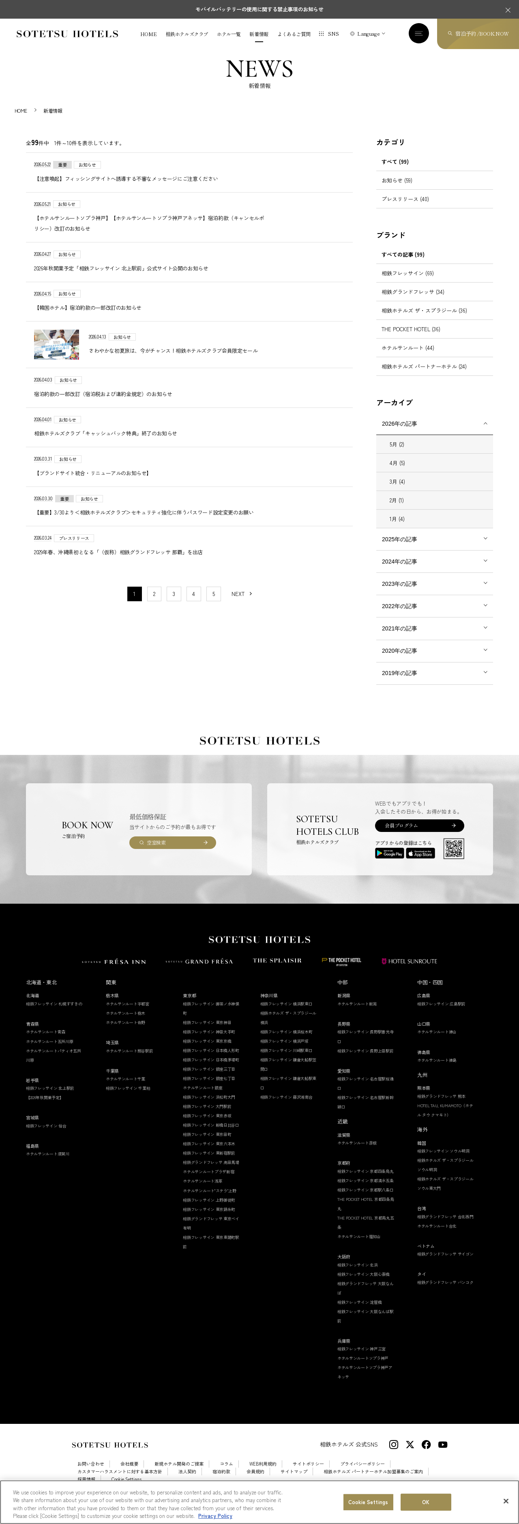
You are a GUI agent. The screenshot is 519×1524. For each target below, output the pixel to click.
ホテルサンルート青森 (45, 1041)
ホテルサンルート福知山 (359, 1245)
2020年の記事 (399, 659)
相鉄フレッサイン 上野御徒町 (209, 1209)
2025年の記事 (399, 548)
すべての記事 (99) (403, 263)
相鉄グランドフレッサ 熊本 (441, 1105)
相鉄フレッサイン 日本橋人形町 (211, 1059)
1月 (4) (397, 528)
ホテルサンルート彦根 (357, 1152)
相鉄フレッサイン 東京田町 (207, 1143)
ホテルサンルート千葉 (125, 1088)
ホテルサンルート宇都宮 (127, 1013)
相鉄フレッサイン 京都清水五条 (365, 1189)
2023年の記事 (399, 592)
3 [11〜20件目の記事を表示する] (174, 603)
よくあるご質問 (293, 34)
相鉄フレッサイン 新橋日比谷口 (211, 1134)
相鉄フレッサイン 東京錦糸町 (209, 1218)
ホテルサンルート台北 (437, 1235)
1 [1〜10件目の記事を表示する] (134, 603)
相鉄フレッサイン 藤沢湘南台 (286, 1106)
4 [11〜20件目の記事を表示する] (193, 603)
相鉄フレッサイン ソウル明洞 (443, 1160)
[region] (259, 1502)
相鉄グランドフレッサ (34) (413, 300)
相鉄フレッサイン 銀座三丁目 (209, 1078)
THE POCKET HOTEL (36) (411, 338)
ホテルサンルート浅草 (202, 1190)
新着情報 (258, 34)
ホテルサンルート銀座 (202, 1096)
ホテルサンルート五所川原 (49, 1050)
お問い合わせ (90, 1473)
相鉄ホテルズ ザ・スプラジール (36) (424, 319)
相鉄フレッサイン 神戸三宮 (361, 1358)
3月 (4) (397, 490)
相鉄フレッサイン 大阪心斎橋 (363, 1283)
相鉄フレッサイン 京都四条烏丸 (365, 1180)
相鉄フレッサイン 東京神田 (207, 1031)
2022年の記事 (399, 615)
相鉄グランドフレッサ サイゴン (445, 1263)
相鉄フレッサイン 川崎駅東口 (286, 1059)
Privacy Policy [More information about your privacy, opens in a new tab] (215, 1516)
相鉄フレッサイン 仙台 (46, 1135)
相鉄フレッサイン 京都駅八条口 (365, 1199)
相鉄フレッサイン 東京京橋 (207, 1050)
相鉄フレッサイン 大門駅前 (207, 1115)
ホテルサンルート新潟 (357, 1013)
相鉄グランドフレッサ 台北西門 (445, 1225)
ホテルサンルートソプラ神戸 (362, 1367)
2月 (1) (397, 509)
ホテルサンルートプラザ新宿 (208, 1181)
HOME (148, 34)
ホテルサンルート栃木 (125, 1022)
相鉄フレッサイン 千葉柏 (128, 1097)
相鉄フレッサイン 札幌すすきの (54, 1013)
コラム (226, 1473)
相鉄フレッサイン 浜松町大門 (209, 1106)
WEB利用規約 (263, 1473)
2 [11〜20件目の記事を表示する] (154, 603)
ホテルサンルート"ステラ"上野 (209, 1199)
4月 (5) (397, 472)
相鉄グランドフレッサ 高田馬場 (211, 1171)
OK (425, 1502)
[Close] (506, 1501)
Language (368, 33)
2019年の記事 (399, 682)
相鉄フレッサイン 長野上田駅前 (365, 1060)
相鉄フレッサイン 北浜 (357, 1274)
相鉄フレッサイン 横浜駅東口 (286, 1013)
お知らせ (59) (397, 189)
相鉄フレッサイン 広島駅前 (441, 1013)
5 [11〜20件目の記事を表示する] (213, 603)
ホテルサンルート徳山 (437, 1041)
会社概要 (129, 1473)
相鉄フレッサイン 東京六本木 (209, 1153)
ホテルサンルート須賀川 (47, 1163)
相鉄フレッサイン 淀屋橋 (359, 1311)
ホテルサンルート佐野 (125, 1031)
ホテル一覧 (228, 34)
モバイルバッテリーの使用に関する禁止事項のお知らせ (259, 9)
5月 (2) (397, 453)
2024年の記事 (399, 570)
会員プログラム (401, 834)
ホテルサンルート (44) (408, 356)
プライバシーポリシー (362, 1473)
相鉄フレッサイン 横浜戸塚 (284, 1050)
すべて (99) (395, 170)
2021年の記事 (399, 637)
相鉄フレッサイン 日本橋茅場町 (211, 1068)
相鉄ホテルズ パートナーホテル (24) (424, 375)
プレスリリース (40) (405, 208)
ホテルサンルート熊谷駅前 (129, 1060)
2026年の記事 (399, 432)
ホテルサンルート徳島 (437, 1069)
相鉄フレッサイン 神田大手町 (209, 1040)
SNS (333, 33)
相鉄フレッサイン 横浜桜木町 (286, 1040)
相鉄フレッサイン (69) (408, 282)
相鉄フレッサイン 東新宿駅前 (209, 1162)
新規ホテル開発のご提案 (179, 1473)
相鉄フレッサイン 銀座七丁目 (209, 1087)
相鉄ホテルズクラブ (186, 34)
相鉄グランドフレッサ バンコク (445, 1291)
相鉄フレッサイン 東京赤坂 (207, 1125)
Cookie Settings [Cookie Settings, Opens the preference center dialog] (368, 1502)
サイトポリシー (308, 1473)
